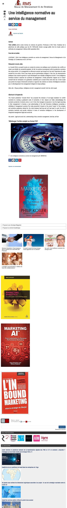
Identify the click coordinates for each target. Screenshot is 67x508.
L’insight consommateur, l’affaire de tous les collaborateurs (11, 266)
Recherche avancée (60, 428)
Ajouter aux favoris (18, 33)
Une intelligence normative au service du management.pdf (25, 156)
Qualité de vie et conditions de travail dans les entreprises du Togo (20, 466)
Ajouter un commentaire (14, 166)
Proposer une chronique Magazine (11, 225)
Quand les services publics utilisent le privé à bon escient (17, 498)
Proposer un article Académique (10, 228)
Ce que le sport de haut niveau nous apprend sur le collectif (33, 248)
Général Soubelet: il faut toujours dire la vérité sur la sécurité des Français (12, 248)
